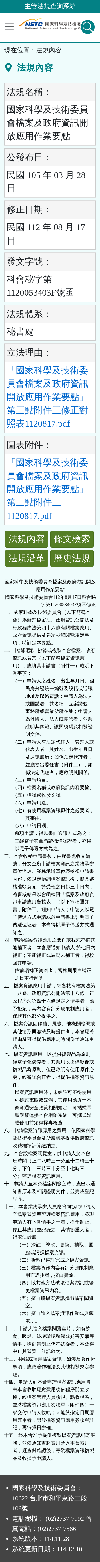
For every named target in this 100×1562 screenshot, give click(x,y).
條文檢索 (72, 539)
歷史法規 (72, 558)
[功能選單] (9, 27)
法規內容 (27, 539)
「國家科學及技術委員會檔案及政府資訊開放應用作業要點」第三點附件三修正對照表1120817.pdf (47, 397)
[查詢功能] (88, 27)
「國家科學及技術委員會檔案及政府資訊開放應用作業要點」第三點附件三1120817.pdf (47, 489)
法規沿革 (27, 558)
